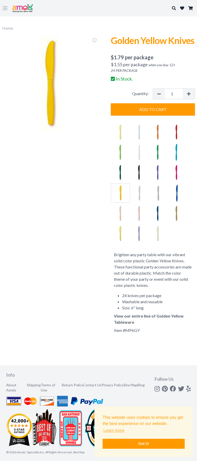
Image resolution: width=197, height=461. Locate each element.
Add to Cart (153, 109)
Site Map (130, 385)
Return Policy (72, 385)
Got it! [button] (143, 444)
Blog (141, 385)
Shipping (34, 385)
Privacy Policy (112, 385)
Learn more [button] (113, 430)
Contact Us (92, 385)
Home (7, 28)
